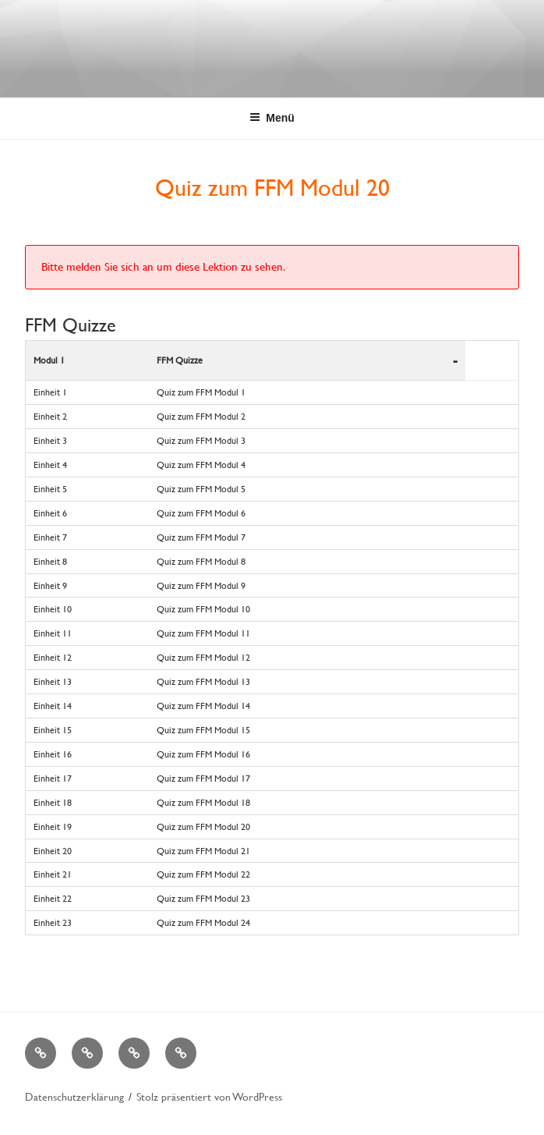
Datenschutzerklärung (74, 1096)
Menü (272, 118)
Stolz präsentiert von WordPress (209, 1096)
